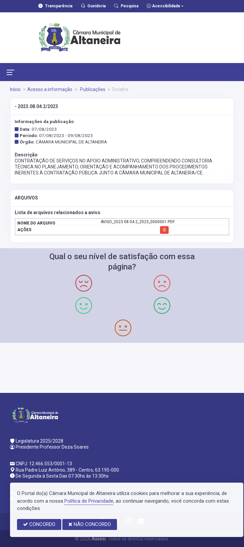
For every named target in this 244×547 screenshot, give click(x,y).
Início (15, 89)
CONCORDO (39, 524)
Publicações (92, 89)
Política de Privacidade (88, 501)
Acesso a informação (49, 89)
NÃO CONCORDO (89, 524)
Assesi (99, 538)
